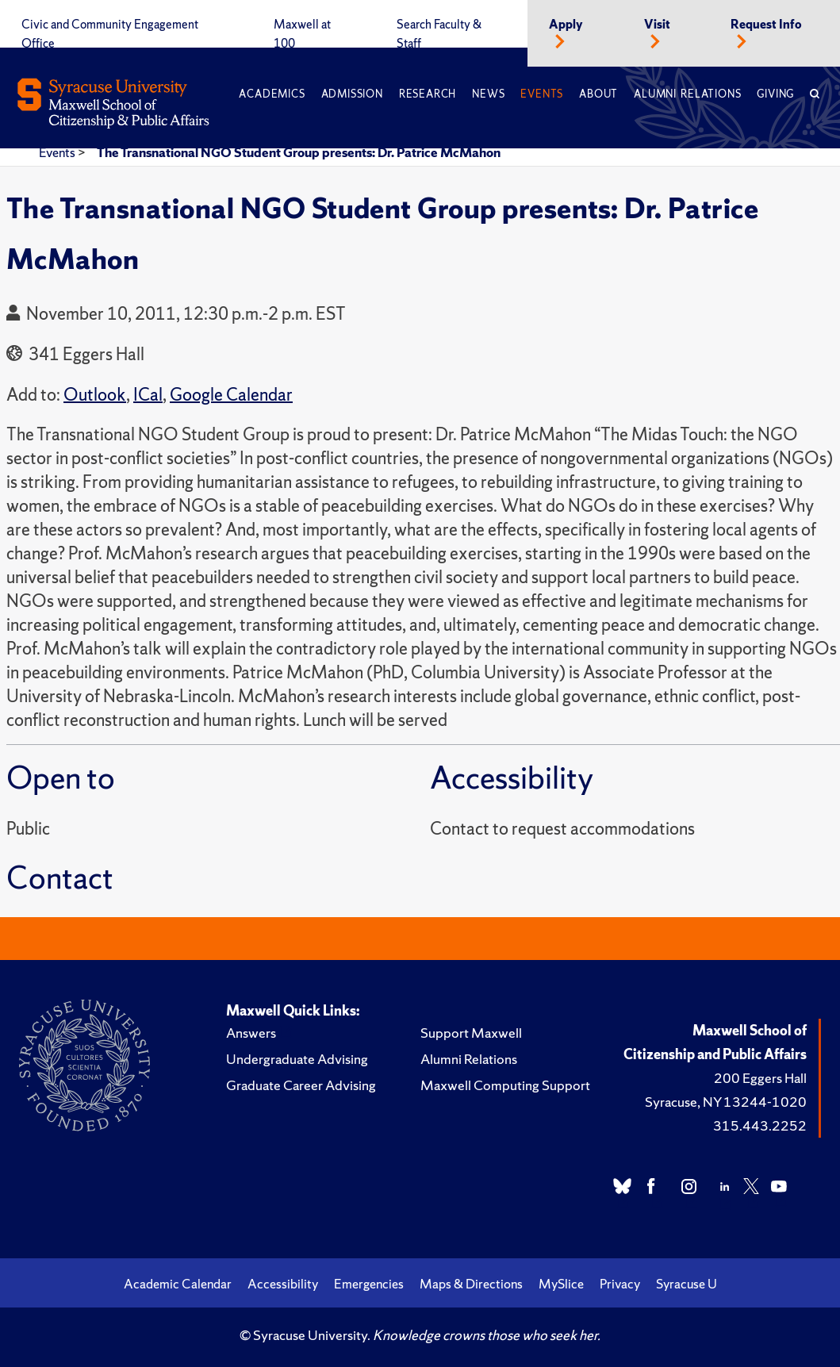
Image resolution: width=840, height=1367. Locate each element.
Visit (657, 25)
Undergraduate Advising (297, 1059)
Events (541, 94)
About (598, 94)
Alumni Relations (687, 94)
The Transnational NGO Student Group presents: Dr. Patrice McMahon (299, 152)
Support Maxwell (471, 1032)
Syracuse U (686, 1283)
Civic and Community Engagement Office (109, 34)
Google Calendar (231, 394)
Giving (775, 94)
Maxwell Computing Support (505, 1085)
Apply (566, 25)
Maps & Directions (471, 1283)
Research (427, 94)
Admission (352, 94)
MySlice (561, 1283)
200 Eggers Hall (760, 1078)
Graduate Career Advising (301, 1085)
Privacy (620, 1283)
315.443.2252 (760, 1125)
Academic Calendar (178, 1283)
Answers (251, 1032)
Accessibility (282, 1283)
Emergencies (369, 1283)
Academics (272, 94)
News (488, 94)
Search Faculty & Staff (439, 34)
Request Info (766, 25)
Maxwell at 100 (302, 34)
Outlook (94, 394)
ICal (148, 394)
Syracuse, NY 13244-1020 (726, 1101)
